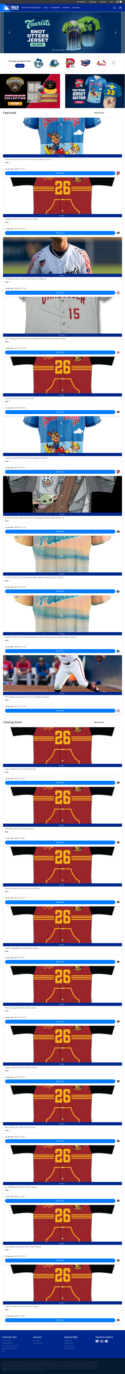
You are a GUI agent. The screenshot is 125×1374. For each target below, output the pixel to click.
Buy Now (75, 8)
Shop (111, 2)
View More (99, 113)
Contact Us (6, 1341)
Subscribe (92, 2)
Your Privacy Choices (10, 1346)
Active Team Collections (31, 8)
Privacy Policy (7, 1343)
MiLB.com (102, 2)
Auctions (65, 8)
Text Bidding (81, 2)
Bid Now (60, 173)
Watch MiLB (69, 1346)
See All (20, 66)
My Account (37, 1343)
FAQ (3, 1351)
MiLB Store (68, 1343)
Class (45, 8)
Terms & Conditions (9, 1348)
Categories (55, 8)
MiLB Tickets (69, 1348)
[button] (9, 32)
